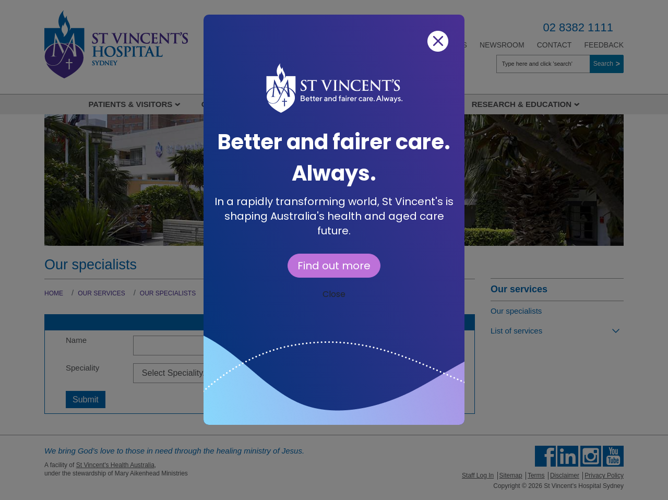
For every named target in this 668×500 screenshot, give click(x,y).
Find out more (334, 265)
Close (334, 294)
